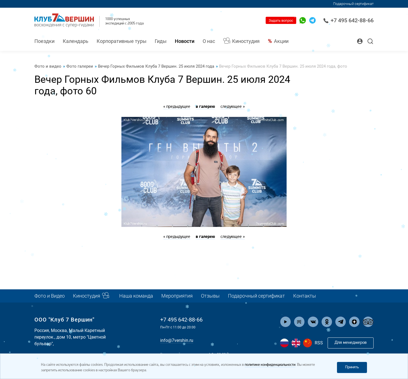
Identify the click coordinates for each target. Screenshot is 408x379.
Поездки (44, 41)
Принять (352, 367)
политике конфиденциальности (270, 365)
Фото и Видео (49, 296)
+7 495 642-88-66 (348, 20)
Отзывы (210, 296)
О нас (209, 41)
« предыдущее (176, 107)
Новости (184, 41)
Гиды (161, 41)
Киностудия (246, 41)
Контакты (304, 296)
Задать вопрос (281, 20)
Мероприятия (177, 296)
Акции (281, 41)
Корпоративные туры (121, 41)
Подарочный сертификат (353, 4)
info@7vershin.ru (176, 340)
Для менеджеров (350, 342)
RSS (319, 342)
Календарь (75, 41)
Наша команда (136, 296)
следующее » (233, 107)
